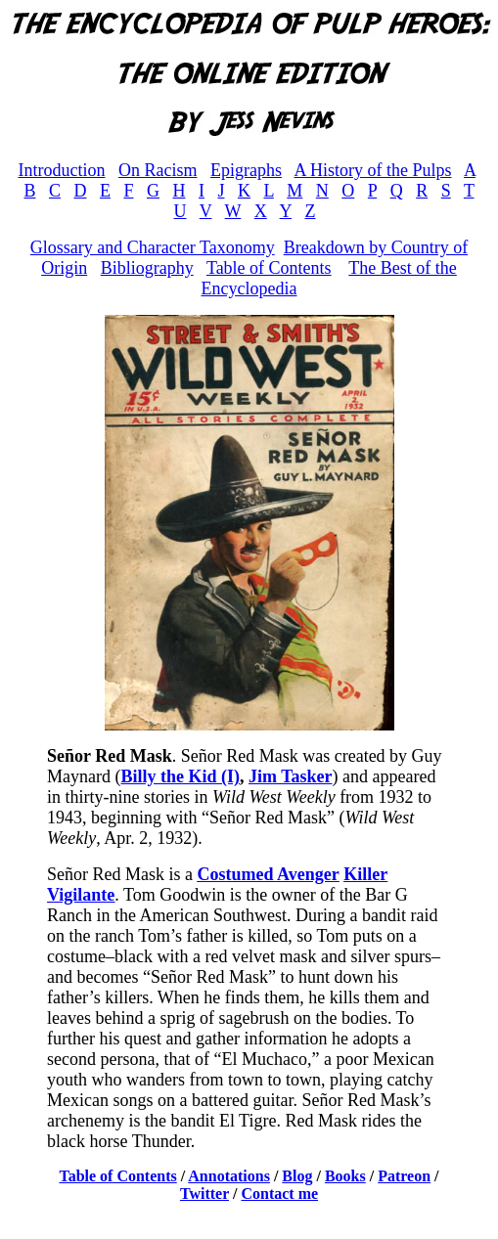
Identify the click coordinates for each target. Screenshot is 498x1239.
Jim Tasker (291, 776)
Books (345, 1176)
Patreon (404, 1176)
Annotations (229, 1176)
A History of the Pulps (372, 170)
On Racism (158, 170)
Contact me (279, 1193)
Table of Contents (269, 268)
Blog (297, 1176)
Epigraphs (246, 170)
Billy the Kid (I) (180, 776)
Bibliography (147, 268)
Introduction (61, 170)
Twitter (204, 1193)
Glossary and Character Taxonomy (152, 247)
